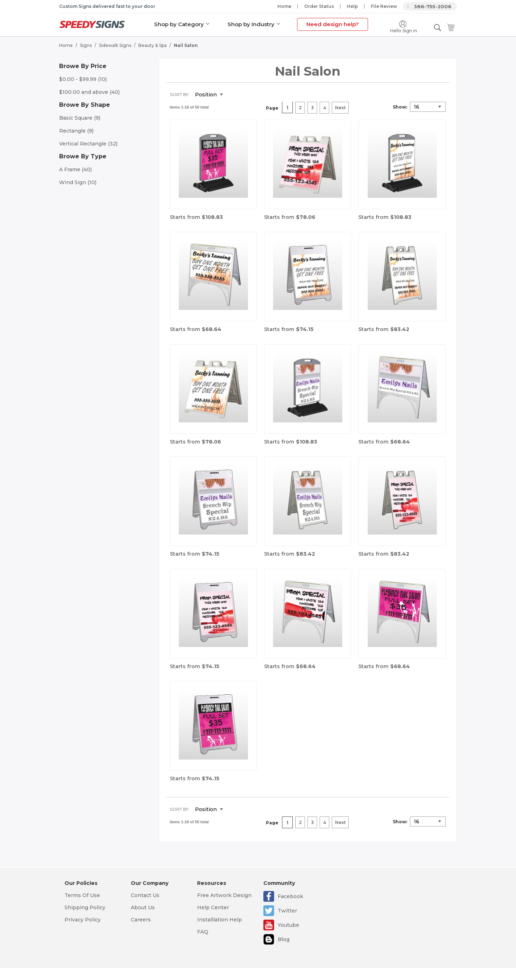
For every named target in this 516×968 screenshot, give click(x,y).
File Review (384, 6)
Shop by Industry (251, 24)
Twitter (287, 910)
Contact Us (145, 895)
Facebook (290, 896)
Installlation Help (219, 919)
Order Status (319, 6)
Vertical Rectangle (88, 143)
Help (352, 6)
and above (89, 91)
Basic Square (79, 117)
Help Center (213, 907)
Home (284, 6)
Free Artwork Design (224, 895)
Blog (284, 939)
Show (399, 106)
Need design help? (332, 24)
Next (340, 107)
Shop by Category (179, 24)
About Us (143, 907)
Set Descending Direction (233, 94)
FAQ (202, 932)
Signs (86, 45)
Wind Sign (77, 182)
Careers (141, 919)
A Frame (75, 169)
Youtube (288, 925)
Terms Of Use (82, 895)
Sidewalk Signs (115, 45)
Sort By (179, 94)
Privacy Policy (82, 919)
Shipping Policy (84, 907)
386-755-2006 (433, 6)
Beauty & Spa (152, 45)
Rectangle (76, 130)
